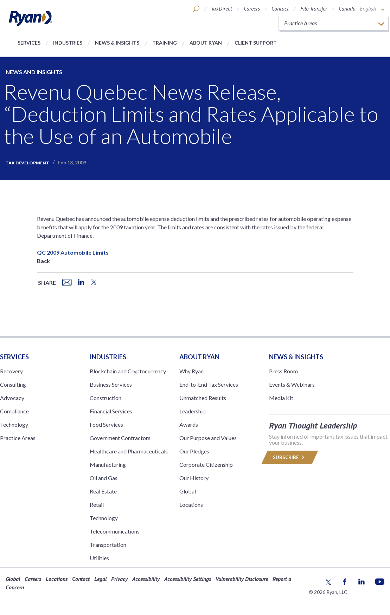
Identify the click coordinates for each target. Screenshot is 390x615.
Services (29, 43)
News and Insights (34, 71)
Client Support (256, 43)
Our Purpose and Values (208, 437)
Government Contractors (120, 437)
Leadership (192, 411)
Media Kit (281, 397)
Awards (188, 424)
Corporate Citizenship (206, 464)
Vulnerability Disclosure (242, 578)
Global (187, 491)
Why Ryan (191, 371)
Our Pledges (194, 451)
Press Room (283, 371)
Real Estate (103, 491)
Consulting (13, 384)
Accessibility (146, 578)
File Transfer (313, 8)
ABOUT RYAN (199, 357)
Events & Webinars (292, 384)
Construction (105, 397)
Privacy (119, 578)
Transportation (108, 544)
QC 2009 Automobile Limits (73, 252)
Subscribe (290, 457)
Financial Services (111, 411)
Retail (97, 504)
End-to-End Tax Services (208, 384)
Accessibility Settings (187, 578)
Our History (194, 478)
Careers (252, 8)
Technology (14, 424)
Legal (100, 578)
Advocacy (12, 397)
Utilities (99, 558)
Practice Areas (18, 437)
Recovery (11, 371)
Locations (191, 504)
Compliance (14, 411)
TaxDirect (221, 8)
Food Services (106, 424)
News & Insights (117, 43)
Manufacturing (108, 464)
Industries (67, 43)
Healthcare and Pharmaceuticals (129, 451)
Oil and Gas (103, 478)
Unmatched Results (202, 397)
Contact (280, 8)
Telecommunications (115, 531)
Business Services (111, 384)
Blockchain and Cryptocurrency (128, 371)
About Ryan (206, 43)
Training (164, 43)
